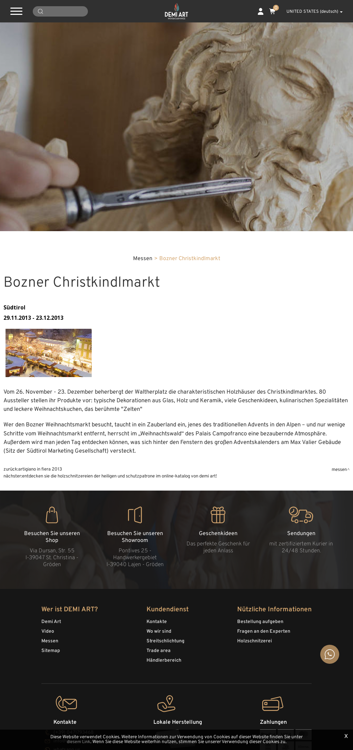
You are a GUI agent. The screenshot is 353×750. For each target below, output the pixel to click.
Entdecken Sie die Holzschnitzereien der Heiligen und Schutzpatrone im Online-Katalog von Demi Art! (119, 605)
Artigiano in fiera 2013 (40, 598)
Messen (142, 387)
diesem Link (78, 742)
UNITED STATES (311, 11)
